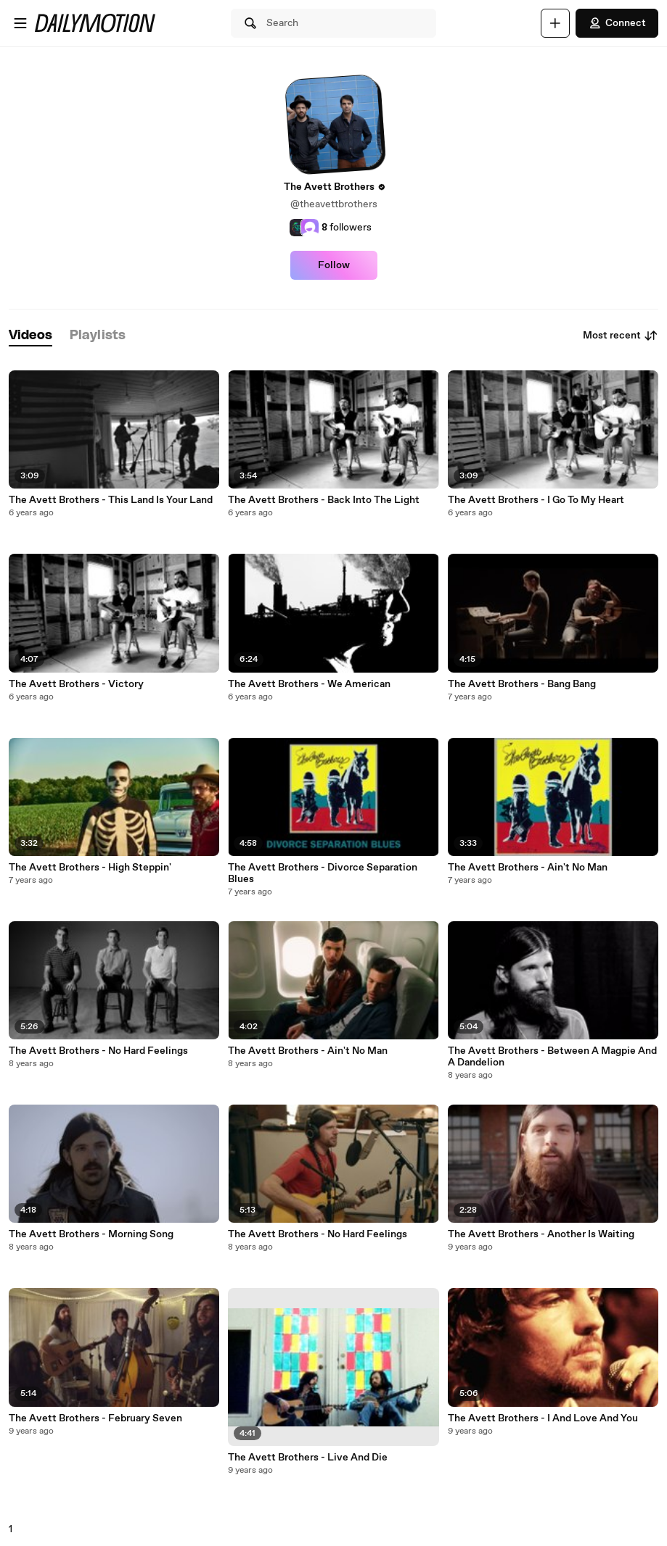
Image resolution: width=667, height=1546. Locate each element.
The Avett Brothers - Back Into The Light (324, 500)
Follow (334, 265)
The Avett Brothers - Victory (76, 684)
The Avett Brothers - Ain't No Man (308, 1051)
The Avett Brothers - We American (309, 684)
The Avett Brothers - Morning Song (91, 1234)
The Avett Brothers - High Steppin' (90, 867)
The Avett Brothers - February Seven (95, 1418)
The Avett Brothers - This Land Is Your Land (111, 500)
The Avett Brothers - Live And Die (308, 1457)
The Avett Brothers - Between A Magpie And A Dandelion (552, 1056)
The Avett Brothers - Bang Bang (522, 684)
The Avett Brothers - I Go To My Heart (536, 500)
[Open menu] (20, 23)
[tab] (30, 336)
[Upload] (555, 23)
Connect (617, 23)
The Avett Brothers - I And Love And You (543, 1418)
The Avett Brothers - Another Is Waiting (541, 1234)
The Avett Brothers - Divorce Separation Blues (322, 873)
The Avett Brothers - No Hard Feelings (98, 1051)
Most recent (620, 335)
